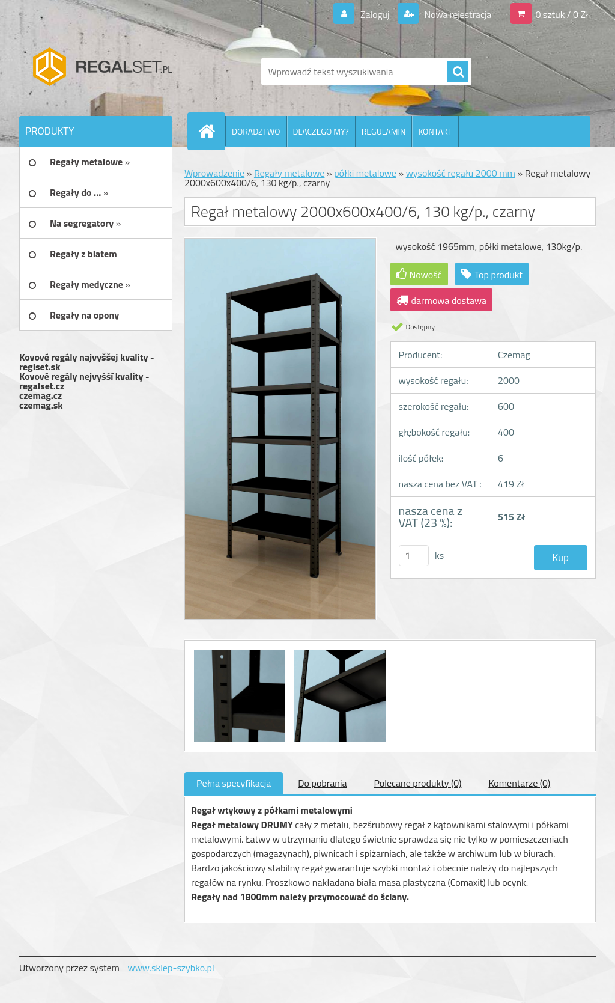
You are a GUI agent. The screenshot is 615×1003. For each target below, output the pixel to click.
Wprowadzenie (214, 173)
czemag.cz (40, 395)
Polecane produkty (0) (417, 783)
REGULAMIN (384, 131)
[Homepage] (211, 131)
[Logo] (101, 71)
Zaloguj (374, 14)
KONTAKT (435, 131)
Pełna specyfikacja (233, 783)
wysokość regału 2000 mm (460, 173)
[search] (457, 72)
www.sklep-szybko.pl (170, 967)
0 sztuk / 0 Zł (562, 14)
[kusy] (414, 555)
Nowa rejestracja (456, 14)
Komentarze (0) (519, 783)
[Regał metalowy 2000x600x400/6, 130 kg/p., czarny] (241, 651)
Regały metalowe (289, 173)
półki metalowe (365, 173)
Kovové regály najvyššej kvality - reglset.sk (86, 362)
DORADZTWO (256, 131)
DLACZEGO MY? (321, 131)
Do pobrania (322, 783)
